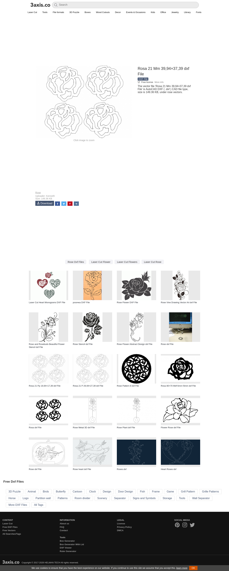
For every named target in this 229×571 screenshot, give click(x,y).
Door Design (125, 491)
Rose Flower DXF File (127, 302)
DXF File (143, 79)
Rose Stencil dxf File (83, 344)
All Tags (38, 504)
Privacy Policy (124, 527)
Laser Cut (32, 12)
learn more (182, 568)
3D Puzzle (74, 12)
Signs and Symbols (144, 498)
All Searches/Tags (11, 534)
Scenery (102, 498)
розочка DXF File (81, 302)
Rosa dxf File (35, 427)
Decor (118, 12)
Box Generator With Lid (72, 544)
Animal (32, 491)
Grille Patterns (210, 491)
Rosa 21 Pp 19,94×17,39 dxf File (44, 386)
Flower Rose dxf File (170, 427)
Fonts (199, 12)
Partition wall (43, 498)
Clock (92, 491)
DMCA (120, 530)
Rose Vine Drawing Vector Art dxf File (179, 302)
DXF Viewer (66, 547)
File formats (58, 12)
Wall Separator (201, 498)
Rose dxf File (167, 344)
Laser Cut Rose (152, 261)
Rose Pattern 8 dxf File (128, 386)
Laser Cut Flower (100, 261)
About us (64, 523)
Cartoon (77, 491)
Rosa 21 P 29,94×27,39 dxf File (88, 386)
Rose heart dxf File (82, 469)
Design (107, 491)
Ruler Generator (68, 551)
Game (170, 491)
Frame (156, 491)
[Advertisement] (114, 42)
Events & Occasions (136, 12)
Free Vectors (9, 530)
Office (163, 12)
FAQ (62, 527)
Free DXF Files (10, 527)
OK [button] (193, 568)
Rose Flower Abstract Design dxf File (134, 344)
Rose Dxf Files (76, 261)
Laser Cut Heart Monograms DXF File (47, 302)
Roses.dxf (121, 469)
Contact (64, 530)
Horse (12, 498)
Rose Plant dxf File (126, 427)
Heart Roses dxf (168, 469)
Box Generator (67, 541)
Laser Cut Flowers (127, 261)
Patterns (63, 498)
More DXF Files (17, 504)
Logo (26, 498)
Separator (120, 498)
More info (159, 82)
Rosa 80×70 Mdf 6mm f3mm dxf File (178, 386)
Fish (142, 491)
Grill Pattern (188, 491)
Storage (167, 498)
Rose (38, 192)
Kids (153, 12)
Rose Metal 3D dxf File (84, 427)
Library (187, 12)
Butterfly (61, 491)
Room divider (82, 498)
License (121, 523)
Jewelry (175, 12)
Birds (46, 491)
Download (44, 203)
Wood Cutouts (103, 12)
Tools (44, 12)
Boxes (88, 12)
